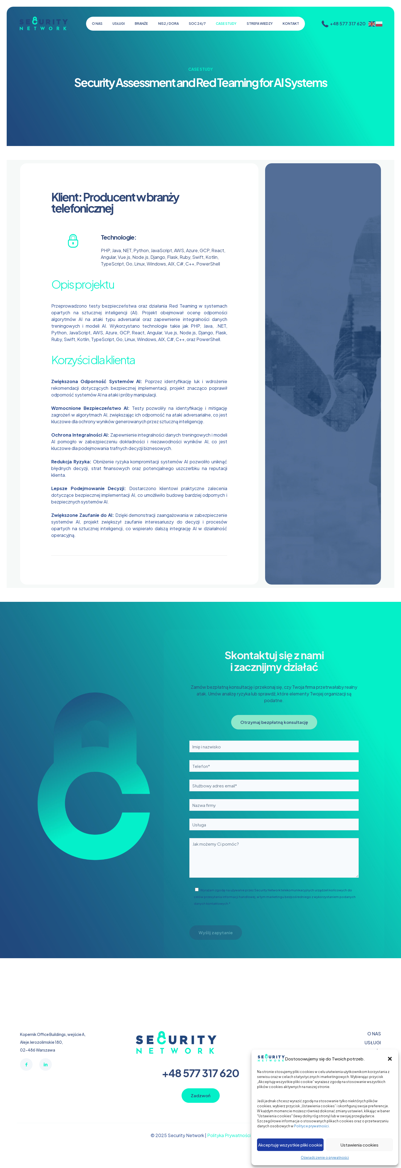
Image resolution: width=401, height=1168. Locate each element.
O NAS (374, 1033)
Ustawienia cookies (359, 1144)
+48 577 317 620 (200, 1072)
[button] (390, 1059)
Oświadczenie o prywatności (325, 1157)
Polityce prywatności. (312, 1126)
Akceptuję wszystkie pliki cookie (290, 1144)
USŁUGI (373, 1042)
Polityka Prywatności (229, 1135)
